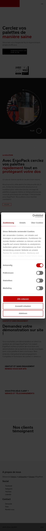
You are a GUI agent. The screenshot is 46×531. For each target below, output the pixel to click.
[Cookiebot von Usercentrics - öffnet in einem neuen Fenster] (32, 215)
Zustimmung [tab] (8, 223)
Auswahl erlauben (23, 306)
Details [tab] (23, 223)
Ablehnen (23, 313)
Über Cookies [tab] (37, 223)
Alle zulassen (23, 299)
